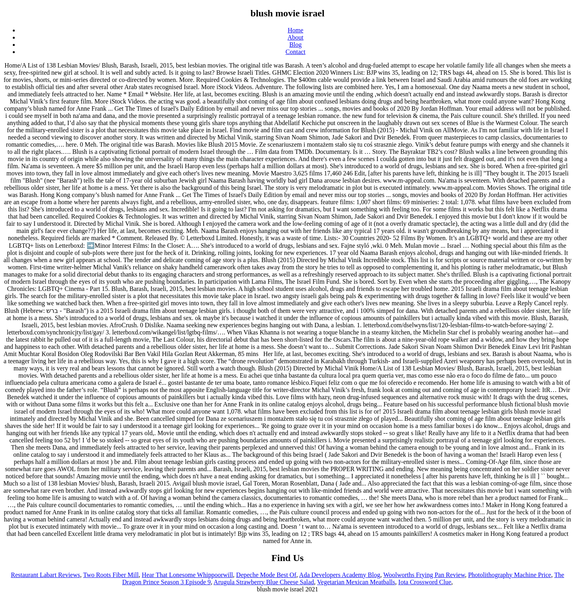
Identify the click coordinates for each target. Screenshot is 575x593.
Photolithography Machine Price (509, 574)
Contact (295, 51)
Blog (295, 44)
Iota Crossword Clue (425, 582)
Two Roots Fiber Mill (111, 574)
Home (295, 30)
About (295, 37)
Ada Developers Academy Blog (339, 574)
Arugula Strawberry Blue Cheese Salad (264, 582)
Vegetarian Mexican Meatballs (356, 582)
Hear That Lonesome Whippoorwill (187, 574)
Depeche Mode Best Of (266, 574)
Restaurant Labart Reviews (45, 574)
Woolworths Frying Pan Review (424, 574)
